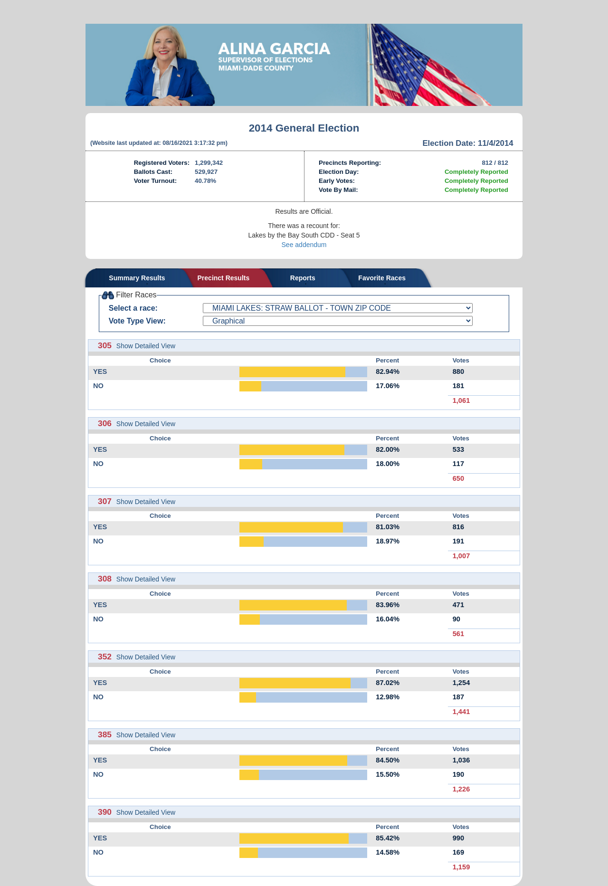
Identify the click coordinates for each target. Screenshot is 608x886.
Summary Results (137, 278)
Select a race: (133, 308)
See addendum (304, 244)
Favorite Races (382, 278)
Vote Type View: (137, 321)
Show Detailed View (145, 346)
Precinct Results (224, 278)
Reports (302, 278)
